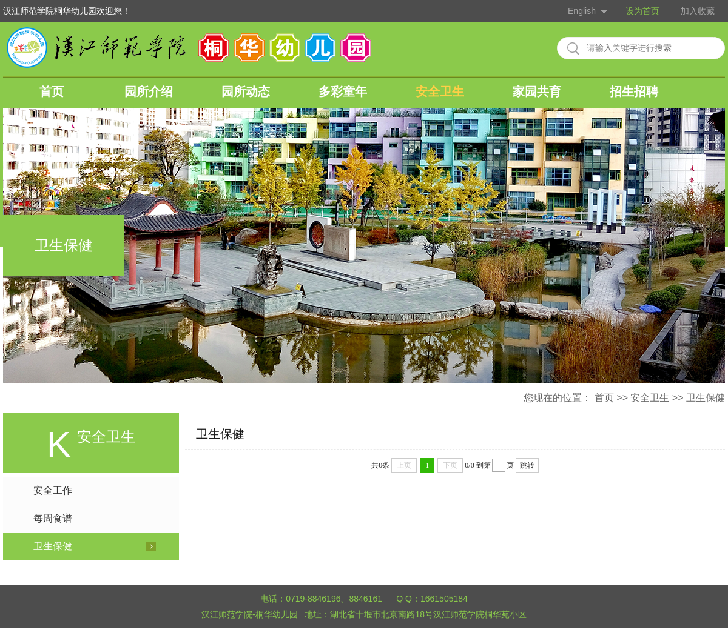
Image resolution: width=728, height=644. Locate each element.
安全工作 (52, 490)
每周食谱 (52, 518)
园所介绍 (148, 91)
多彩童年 (342, 91)
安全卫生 (440, 91)
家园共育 (537, 91)
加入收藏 (698, 11)
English (582, 11)
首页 (51, 91)
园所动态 (245, 91)
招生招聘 (634, 91)
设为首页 (642, 11)
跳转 (527, 465)
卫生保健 (705, 398)
